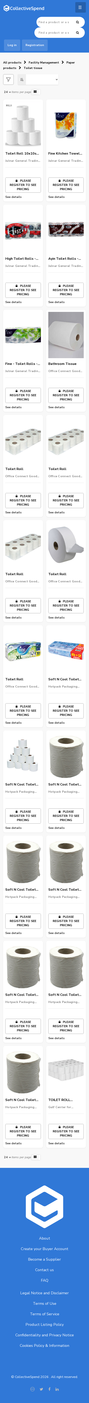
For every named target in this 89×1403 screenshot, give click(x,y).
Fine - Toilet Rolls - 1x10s (21, 364)
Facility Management (44, 63)
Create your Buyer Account (44, 1248)
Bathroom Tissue (62, 364)
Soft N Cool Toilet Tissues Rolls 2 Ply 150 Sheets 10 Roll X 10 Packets (22, 995)
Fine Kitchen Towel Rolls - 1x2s (64, 153)
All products (12, 63)
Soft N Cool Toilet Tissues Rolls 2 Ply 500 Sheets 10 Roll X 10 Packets (66, 784)
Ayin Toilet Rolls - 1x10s (63, 258)
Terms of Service (44, 1314)
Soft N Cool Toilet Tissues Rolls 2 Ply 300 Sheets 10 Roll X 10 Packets (66, 889)
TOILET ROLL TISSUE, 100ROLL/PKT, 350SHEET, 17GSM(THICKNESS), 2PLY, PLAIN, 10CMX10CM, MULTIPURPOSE (65, 1100)
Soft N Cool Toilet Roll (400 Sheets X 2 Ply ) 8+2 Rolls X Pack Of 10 (65, 679)
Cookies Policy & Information (44, 1345)
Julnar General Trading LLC (22, 161)
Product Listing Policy (45, 1324)
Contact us (44, 1269)
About (44, 1238)
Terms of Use (44, 1303)
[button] (36, 92)
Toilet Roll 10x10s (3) (20, 153)
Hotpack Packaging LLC (63, 687)
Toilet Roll (14, 469)
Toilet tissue (33, 68)
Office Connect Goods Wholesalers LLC (65, 371)
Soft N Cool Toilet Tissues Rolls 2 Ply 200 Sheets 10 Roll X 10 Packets (66, 995)
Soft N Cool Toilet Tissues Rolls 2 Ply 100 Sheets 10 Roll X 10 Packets (22, 784)
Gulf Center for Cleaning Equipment (63, 1107)
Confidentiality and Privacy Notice (44, 1335)
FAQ (44, 1280)
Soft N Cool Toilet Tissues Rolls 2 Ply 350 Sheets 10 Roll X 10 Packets (22, 889)
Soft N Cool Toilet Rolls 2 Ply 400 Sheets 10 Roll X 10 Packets (21, 1100)
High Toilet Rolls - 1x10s (20, 258)
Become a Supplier (44, 1259)
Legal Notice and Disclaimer (44, 1293)
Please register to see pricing (23, 185)
